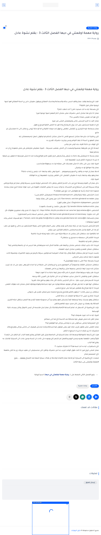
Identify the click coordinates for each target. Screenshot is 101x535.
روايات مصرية (92, 28)
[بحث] (3, 5)
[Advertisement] (50, 19)
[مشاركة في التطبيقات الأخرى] (69, 397)
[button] (89, 397)
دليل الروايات (75, 531)
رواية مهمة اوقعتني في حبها (57, 375)
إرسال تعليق (90, 482)
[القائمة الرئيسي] (97, 5)
